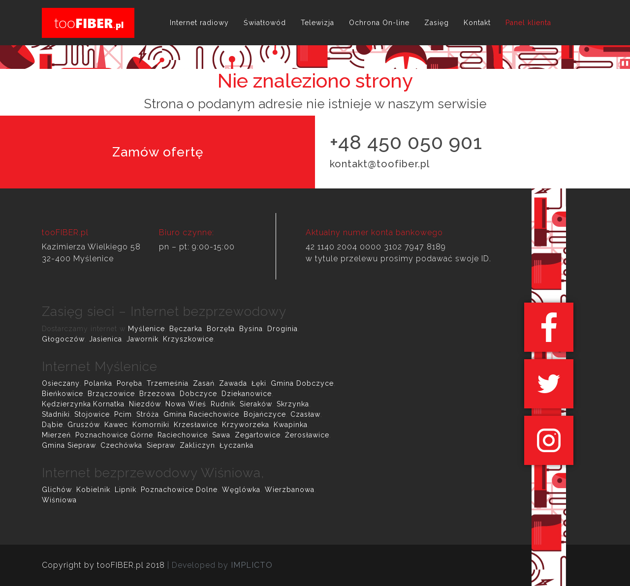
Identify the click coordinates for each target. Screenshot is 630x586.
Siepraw (161, 445)
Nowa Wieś (185, 404)
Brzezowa (157, 394)
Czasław (305, 414)
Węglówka (241, 489)
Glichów (57, 489)
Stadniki (56, 414)
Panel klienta (528, 23)
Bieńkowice (62, 394)
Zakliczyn (197, 445)
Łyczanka (236, 445)
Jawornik (142, 339)
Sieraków (256, 404)
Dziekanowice (246, 394)
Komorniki (150, 425)
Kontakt (477, 23)
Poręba (129, 383)
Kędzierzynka (66, 404)
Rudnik (223, 404)
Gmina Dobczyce (302, 383)
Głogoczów (63, 339)
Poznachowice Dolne (179, 489)
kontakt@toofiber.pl (380, 164)
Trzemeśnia (168, 383)
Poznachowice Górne (114, 435)
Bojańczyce (265, 414)
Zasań (204, 383)
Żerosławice (307, 435)
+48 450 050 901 (406, 142)
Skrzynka (293, 404)
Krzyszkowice (188, 339)
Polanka (98, 383)
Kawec (116, 425)
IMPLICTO (252, 565)
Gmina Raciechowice (201, 414)
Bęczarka (185, 329)
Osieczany (61, 383)
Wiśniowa (59, 500)
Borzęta (221, 329)
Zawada (233, 383)
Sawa (221, 435)
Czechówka (121, 445)
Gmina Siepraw (69, 445)
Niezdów (145, 404)
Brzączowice (111, 394)
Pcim (123, 414)
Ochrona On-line (379, 23)
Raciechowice (183, 435)
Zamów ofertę (157, 152)
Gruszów (83, 425)
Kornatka (109, 404)
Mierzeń (56, 435)
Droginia (282, 329)
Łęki (259, 383)
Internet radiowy (199, 23)
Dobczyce (198, 394)
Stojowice (92, 414)
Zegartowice (258, 435)
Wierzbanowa (290, 489)
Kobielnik (93, 489)
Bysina (251, 329)
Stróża (147, 414)
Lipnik (125, 489)
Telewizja (317, 23)
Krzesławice (196, 425)
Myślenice (146, 329)
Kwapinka (291, 425)
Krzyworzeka (245, 425)
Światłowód (265, 23)
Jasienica (105, 339)
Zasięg (436, 23)
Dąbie (52, 425)
